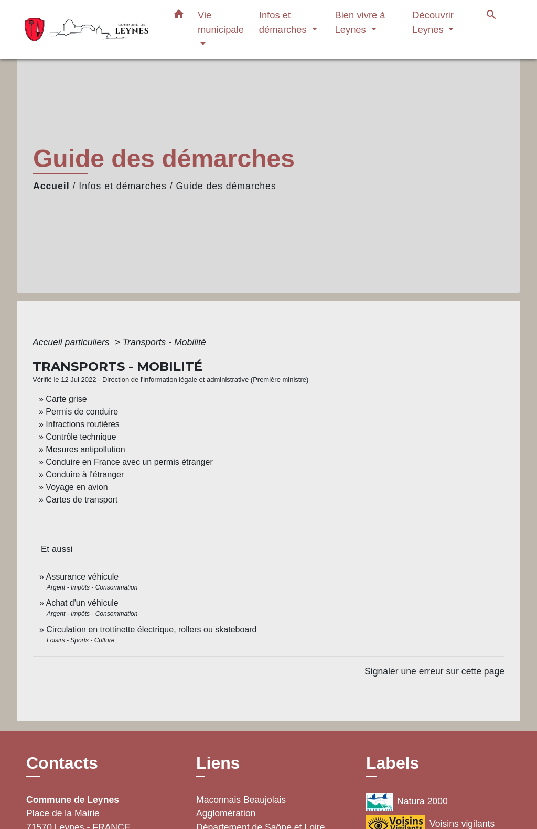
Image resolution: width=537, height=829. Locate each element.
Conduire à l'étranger (85, 474)
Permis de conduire (82, 411)
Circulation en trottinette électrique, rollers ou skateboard (151, 629)
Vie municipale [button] (221, 22)
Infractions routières (83, 424)
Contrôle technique (81, 436)
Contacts (62, 763)
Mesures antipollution (85, 449)
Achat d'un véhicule (82, 602)
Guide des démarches (226, 186)
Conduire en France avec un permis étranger (129, 461)
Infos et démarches (123, 186)
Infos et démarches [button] (284, 22)
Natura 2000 (407, 802)
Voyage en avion (77, 487)
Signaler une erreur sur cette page (434, 671)
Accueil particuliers (72, 342)
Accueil (51, 186)
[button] (179, 16)
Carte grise (66, 399)
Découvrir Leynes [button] (433, 22)
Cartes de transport (81, 499)
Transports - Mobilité (164, 342)
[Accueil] (90, 29)
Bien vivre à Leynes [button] (360, 22)
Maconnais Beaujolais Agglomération (241, 806)
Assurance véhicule (82, 576)
